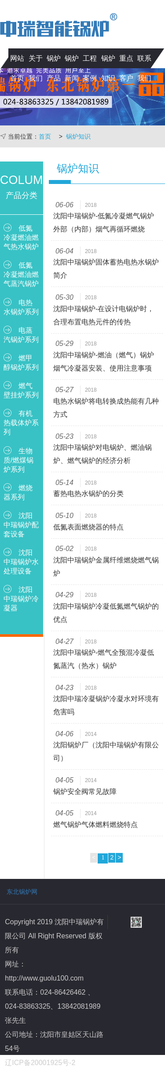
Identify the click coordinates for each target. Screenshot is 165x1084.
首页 (45, 136)
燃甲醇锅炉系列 (21, 362)
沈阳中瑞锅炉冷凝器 (21, 598)
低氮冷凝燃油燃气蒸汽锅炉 (21, 274)
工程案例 (90, 68)
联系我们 (144, 68)
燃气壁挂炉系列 (21, 390)
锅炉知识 (108, 68)
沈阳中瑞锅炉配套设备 (21, 524)
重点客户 (126, 68)
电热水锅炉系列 (21, 307)
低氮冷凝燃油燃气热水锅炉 (21, 237)
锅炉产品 (54, 68)
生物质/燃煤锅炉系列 (18, 459)
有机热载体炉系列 (21, 422)
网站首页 (17, 68)
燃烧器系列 (18, 492)
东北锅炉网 (22, 891)
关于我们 (36, 68)
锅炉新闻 (72, 68)
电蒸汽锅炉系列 (21, 334)
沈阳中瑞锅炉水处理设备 (21, 561)
